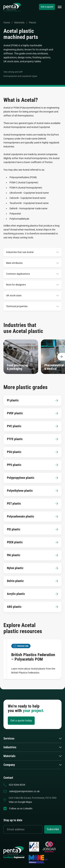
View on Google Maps (20, 802)
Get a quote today (21, 720)
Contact (8, 777)
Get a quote (47, 6)
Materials (19, 22)
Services (8, 738)
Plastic (32, 22)
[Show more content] (61, 356)
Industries (9, 747)
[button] (60, 7)
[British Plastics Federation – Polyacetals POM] (32, 659)
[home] (12, 7)
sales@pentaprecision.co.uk (24, 791)
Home (6, 22)
